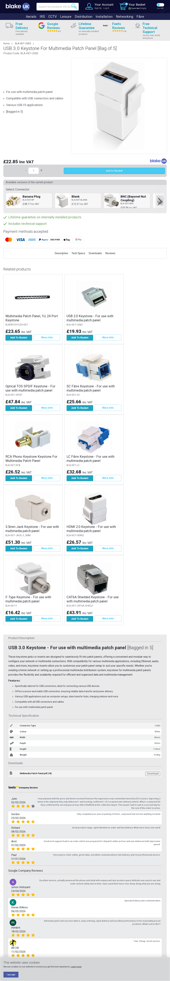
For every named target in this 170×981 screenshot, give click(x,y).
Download (153, 774)
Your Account (103, 4)
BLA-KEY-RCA (12, 465)
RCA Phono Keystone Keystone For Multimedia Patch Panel (31, 459)
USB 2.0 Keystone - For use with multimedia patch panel (90, 318)
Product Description (21, 638)
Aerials (31, 17)
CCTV (52, 17)
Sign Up (98, 8)
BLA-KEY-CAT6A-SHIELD (80, 606)
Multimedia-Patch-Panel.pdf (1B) (36, 774)
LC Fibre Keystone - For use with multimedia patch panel (91, 459)
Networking (124, 17)
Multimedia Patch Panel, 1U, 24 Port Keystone (31, 318)
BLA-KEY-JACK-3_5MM (18, 536)
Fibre (140, 17)
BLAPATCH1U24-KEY (16, 324)
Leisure (65, 17)
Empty (143, 8)
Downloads (95, 253)
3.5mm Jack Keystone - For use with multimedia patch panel (32, 529)
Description (61, 253)
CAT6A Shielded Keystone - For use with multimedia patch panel (93, 600)
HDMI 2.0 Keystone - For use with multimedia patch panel (91, 529)
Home (6, 43)
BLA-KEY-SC (73, 395)
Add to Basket (114, 170)
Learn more (76, 966)
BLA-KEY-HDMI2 (76, 536)
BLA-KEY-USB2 (75, 324)
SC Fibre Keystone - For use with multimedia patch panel (91, 388)
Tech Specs (78, 253)
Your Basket (136, 4)
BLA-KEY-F (11, 606)
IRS (42, 17)
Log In (106, 8)
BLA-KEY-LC (73, 465)
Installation (104, 17)
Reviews (110, 253)
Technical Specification (23, 716)
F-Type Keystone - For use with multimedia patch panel (28, 600)
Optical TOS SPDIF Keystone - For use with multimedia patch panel (30, 388)
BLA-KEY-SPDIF (13, 395)
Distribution (83, 17)
